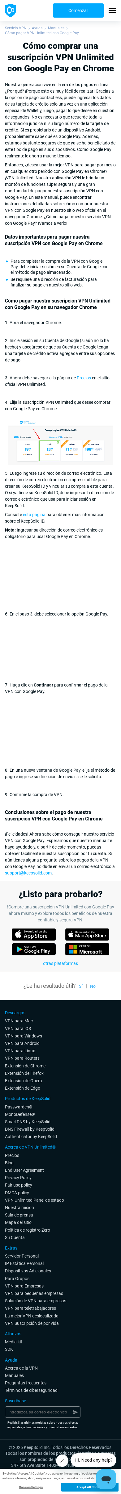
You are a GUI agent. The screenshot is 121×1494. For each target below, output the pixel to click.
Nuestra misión (19, 1207)
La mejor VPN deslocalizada (31, 1315)
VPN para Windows (23, 1035)
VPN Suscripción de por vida (32, 1323)
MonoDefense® (20, 1114)
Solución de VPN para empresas (35, 1300)
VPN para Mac (19, 1020)
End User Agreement (24, 1170)
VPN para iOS (18, 1028)
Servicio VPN (16, 28)
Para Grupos (17, 1278)
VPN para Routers (22, 1058)
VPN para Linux (20, 1050)
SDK (9, 1349)
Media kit (13, 1341)
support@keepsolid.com (28, 872)
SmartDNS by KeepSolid (27, 1121)
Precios (84, 377)
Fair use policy (18, 1185)
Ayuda (37, 28)
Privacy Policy (18, 1177)
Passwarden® (18, 1106)
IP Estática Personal (24, 1263)
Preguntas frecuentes (25, 1382)
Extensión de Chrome (25, 1065)
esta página (34, 514)
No (93, 986)
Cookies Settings (31, 1487)
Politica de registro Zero (27, 1230)
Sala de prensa (19, 1214)
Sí (81, 986)
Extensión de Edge (22, 1088)
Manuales (56, 28)
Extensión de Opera (23, 1080)
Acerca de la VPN (21, 1368)
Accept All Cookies (89, 1487)
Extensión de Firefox (24, 1073)
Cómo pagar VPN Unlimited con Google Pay (42, 33)
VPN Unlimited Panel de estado (34, 1200)
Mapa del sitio (18, 1222)
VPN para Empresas (24, 1285)
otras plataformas (60, 963)
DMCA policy (17, 1192)
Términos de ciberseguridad (31, 1390)
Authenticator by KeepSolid (31, 1136)
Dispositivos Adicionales (28, 1270)
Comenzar (78, 10)
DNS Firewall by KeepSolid (29, 1129)
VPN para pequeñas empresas (34, 1293)
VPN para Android (22, 1043)
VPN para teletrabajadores (30, 1308)
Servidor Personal (22, 1256)
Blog (9, 1162)
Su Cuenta (15, 1237)
